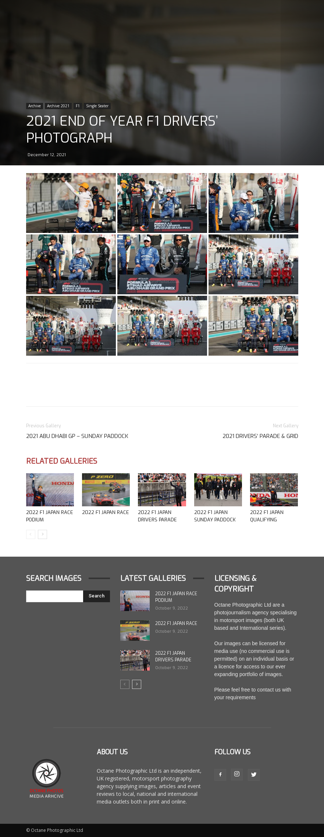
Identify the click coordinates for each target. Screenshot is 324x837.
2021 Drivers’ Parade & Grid (260, 436)
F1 (78, 105)
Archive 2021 (58, 105)
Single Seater (97, 105)
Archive (34, 105)
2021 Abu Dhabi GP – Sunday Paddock (77, 436)
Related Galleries (61, 461)
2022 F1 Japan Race (105, 512)
